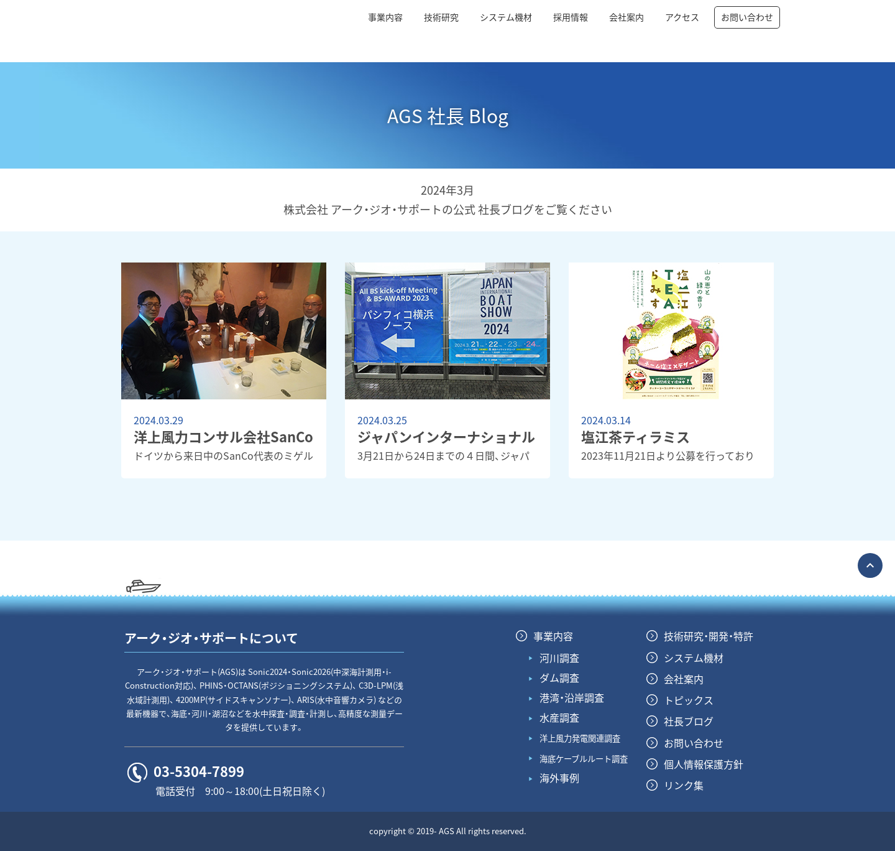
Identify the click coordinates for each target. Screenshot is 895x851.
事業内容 (385, 17)
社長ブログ (689, 721)
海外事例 (559, 777)
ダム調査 (559, 677)
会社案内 (626, 17)
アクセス (682, 17)
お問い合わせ (747, 17)
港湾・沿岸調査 (571, 697)
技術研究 (441, 17)
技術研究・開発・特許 (708, 635)
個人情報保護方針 (703, 763)
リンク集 (684, 785)
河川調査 (559, 657)
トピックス (689, 699)
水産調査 (559, 717)
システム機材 (506, 17)
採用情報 (570, 17)
